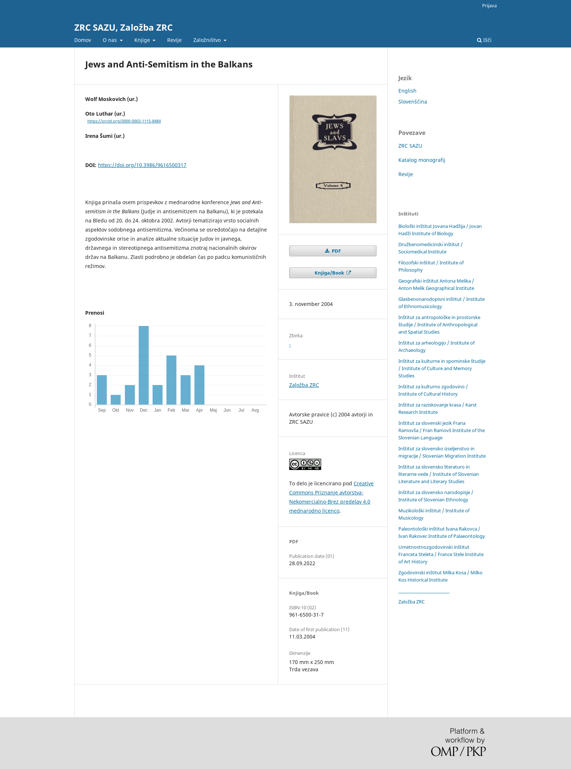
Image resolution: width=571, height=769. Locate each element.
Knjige (142, 39)
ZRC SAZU (410, 145)
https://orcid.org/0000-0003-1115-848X (124, 121)
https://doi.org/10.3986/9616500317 (142, 165)
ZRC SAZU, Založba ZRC (123, 27)
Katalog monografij (421, 159)
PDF (336, 251)
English (407, 90)
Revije (174, 39)
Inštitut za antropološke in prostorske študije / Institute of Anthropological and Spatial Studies (439, 324)
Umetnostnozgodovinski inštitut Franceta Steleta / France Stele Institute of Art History (441, 554)
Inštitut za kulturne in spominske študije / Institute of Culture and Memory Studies (441, 368)
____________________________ (423, 590)
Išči (484, 39)
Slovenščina (412, 101)
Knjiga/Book (330, 272)
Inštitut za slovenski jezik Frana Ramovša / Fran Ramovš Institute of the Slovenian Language (441, 430)
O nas (110, 39)
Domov (82, 39)
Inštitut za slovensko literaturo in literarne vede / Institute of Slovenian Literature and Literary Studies (438, 474)
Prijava (489, 5)
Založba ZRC (304, 384)
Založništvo (207, 39)
